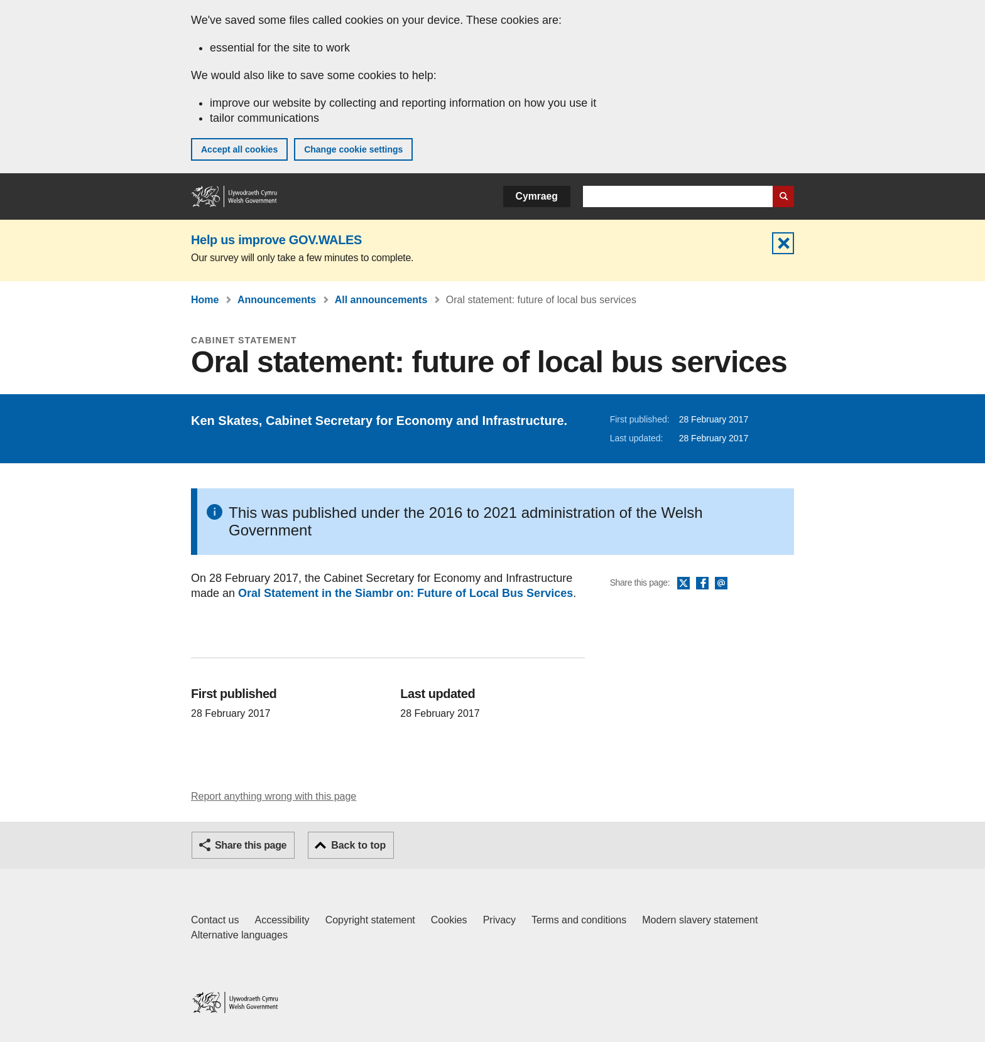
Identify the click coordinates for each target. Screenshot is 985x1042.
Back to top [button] (358, 845)
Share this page (250, 845)
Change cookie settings (353, 149)
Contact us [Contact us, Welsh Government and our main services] (215, 920)
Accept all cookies (239, 149)
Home (205, 299)
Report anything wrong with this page (273, 796)
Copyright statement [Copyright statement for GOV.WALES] (370, 920)
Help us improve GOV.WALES (276, 240)
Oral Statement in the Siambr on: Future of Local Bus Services (405, 593)
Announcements (276, 299)
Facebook (702, 584)
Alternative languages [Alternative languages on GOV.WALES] (239, 935)
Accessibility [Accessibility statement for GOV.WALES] (281, 920)
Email (721, 584)
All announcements (381, 299)
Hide (783, 243)
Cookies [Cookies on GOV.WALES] (449, 920)
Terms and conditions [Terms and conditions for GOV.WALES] (578, 920)
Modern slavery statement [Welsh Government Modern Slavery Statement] (700, 920)
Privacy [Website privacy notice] (499, 920)
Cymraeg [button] (537, 196)
